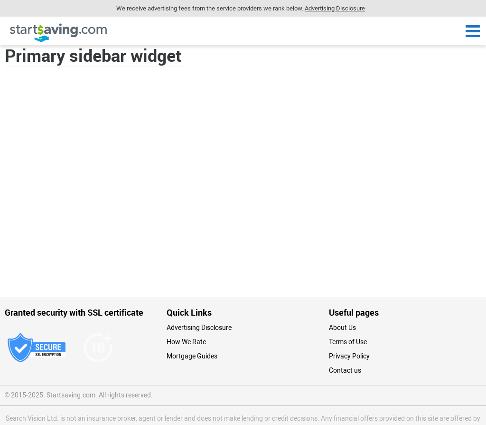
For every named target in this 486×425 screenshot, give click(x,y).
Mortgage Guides (192, 356)
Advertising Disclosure (199, 327)
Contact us (345, 370)
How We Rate (186, 342)
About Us (342, 327)
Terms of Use (348, 342)
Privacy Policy (349, 356)
